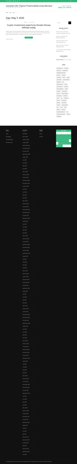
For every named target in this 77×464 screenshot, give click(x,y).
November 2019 (26, 352)
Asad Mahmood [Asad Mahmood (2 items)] (60, 68)
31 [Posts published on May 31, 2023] (61, 145)
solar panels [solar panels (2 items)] (64, 102)
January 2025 (26, 177)
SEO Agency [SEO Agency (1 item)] (66, 98)
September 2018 (26, 393)
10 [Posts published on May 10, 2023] (61, 138)
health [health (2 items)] (66, 84)
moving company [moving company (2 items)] (64, 93)
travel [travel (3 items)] (65, 107)
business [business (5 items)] (58, 75)
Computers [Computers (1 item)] (59, 77)
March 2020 (25, 340)
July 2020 (25, 329)
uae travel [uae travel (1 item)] (63, 109)
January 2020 (26, 346)
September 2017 (26, 422)
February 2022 (26, 273)
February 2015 (26, 448)
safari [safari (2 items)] (58, 98)
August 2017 (25, 425)
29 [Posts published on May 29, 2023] (57, 145)
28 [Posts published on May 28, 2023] (70, 143)
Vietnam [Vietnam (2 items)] (68, 114)
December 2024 (26, 180)
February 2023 (26, 238)
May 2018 (25, 402)
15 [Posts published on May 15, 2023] (57, 140)
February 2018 (26, 410)
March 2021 (25, 305)
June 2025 (25, 163)
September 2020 (26, 323)
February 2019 (26, 378)
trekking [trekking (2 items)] (58, 109)
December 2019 (26, 349)
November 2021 (26, 282)
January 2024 (26, 206)
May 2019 (25, 370)
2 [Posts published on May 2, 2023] (59, 135)
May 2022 (25, 265)
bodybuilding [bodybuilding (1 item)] (65, 70)
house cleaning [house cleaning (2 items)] (59, 86)
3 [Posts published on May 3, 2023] (61, 135)
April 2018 (25, 405)
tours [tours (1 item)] (61, 107)
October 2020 (26, 320)
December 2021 (26, 279)
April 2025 (25, 168)
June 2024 (25, 192)
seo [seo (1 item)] (61, 98)
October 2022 (26, 250)
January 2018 (25, 413)
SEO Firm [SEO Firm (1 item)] (58, 100)
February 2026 (26, 139)
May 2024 (25, 195)
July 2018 (24, 396)
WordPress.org (9, 142)
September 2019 (26, 358)
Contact (41, 136)
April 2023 (25, 233)
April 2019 (25, 372)
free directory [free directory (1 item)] (59, 79)
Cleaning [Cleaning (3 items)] (63, 75)
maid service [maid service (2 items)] (64, 91)
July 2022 (25, 259)
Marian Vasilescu (10, 39)
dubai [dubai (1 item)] (64, 77)
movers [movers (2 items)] (58, 93)
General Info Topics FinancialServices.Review (29, 6)
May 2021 (25, 300)
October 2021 (25, 285)
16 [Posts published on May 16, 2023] (59, 140)
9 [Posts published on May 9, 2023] (59, 138)
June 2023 (25, 227)
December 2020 (26, 314)
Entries (8, 136)
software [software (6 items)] (58, 102)
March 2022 (25, 270)
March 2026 (25, 136)
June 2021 (25, 297)
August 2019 (25, 361)
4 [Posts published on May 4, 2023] (63, 135)
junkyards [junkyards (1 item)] (58, 91)
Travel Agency (33, 461)
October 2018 (26, 390)
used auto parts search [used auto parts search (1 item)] (61, 114)
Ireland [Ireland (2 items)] (66, 88)
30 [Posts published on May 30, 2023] (59, 145)
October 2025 (26, 151)
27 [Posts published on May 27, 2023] (67, 143)
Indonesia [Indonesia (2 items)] (66, 86)
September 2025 (26, 154)
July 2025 (25, 160)
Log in (7, 133)
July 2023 (25, 224)
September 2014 (26, 451)
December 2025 (26, 145)
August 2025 (25, 157)
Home (7, 12)
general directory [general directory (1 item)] (60, 84)
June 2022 (25, 262)
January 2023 (25, 241)
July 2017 (24, 428)
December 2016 (26, 440)
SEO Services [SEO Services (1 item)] (64, 100)
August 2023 (25, 221)
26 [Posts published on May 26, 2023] (65, 143)
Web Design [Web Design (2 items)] (59, 116)
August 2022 (25, 256)
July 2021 (24, 294)
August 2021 (25, 291)
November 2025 (26, 148)
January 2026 (26, 142)
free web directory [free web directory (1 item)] (66, 79)
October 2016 (26, 442)
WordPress (50, 461)
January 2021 (25, 311)
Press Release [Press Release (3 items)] (59, 95)
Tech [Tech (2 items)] (58, 107)
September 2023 (26, 218)
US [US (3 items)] (67, 111)
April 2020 (25, 338)
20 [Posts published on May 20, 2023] (67, 140)
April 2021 (25, 303)
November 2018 (26, 387)
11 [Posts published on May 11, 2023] (63, 138)
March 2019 (25, 375)
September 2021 (26, 288)
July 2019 (24, 364)
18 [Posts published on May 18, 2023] (63, 140)
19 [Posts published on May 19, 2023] (65, 140)
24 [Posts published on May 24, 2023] (61, 143)
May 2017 (25, 434)
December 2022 (26, 244)
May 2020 (25, 335)
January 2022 (25, 276)
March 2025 (25, 171)
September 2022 (26, 253)
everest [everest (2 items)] (68, 77)
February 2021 (26, 308)
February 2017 (26, 437)
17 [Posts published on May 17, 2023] (61, 140)
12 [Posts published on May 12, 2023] (65, 138)
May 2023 (25, 230)
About (40, 133)
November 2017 (26, 416)
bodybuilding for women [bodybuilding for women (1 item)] (61, 72)
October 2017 (26, 419)
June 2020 (25, 332)
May (14, 12)
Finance (25, 22)
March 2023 (25, 235)
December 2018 (26, 384)
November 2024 (26, 183)
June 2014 (25, 454)
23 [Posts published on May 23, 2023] (59, 143)
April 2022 (25, 268)
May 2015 (25, 445)
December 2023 (26, 209)
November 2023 (26, 212)
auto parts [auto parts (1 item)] (66, 68)
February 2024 (26, 203)
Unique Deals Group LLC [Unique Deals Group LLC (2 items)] (61, 111)
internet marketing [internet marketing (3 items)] (60, 88)
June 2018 (25, 399)
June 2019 (25, 367)
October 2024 (26, 186)
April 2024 (25, 198)
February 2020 (26, 343)
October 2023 (26, 215)
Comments (9, 139)
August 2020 (25, 326)
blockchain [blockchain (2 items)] (59, 70)
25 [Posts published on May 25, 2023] (63, 143)
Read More (28, 37)
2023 (10, 12)
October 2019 (25, 355)
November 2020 (26, 317)
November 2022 (26, 247)
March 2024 (25, 200)
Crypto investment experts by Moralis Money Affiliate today (28, 26)
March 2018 (25, 407)
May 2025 (25, 165)
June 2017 (25, 431)
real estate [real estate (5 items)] (65, 95)
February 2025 (26, 174)
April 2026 (25, 133)
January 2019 (25, 381)
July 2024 (25, 189)
